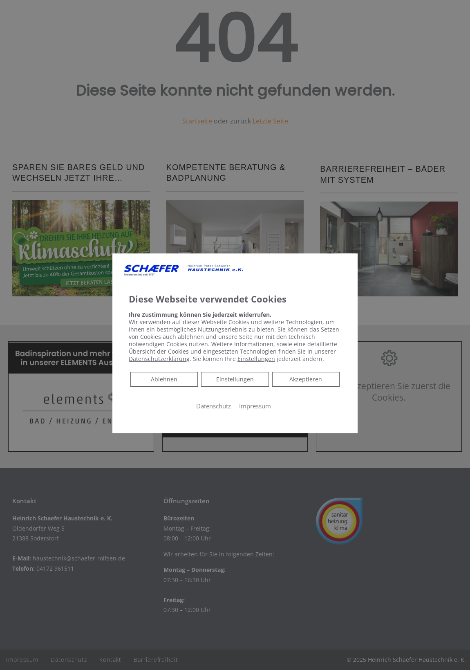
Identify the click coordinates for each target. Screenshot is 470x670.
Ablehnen (163, 379)
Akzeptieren (305, 379)
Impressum (255, 406)
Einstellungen (235, 379)
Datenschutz (213, 406)
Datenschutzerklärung (159, 359)
